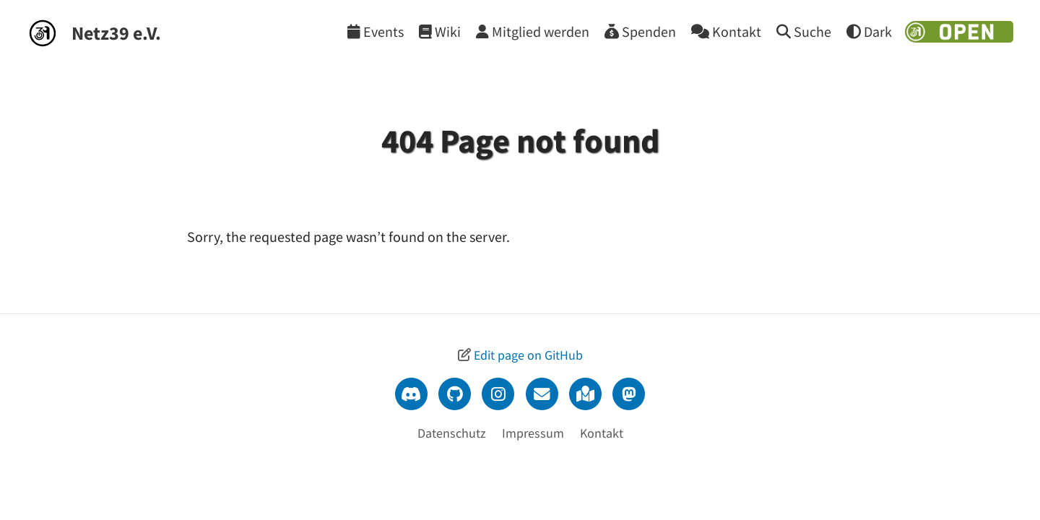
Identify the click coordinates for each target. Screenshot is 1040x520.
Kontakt (601, 433)
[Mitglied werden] (532, 31)
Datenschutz (451, 433)
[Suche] (803, 31)
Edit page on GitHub (528, 355)
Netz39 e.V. (116, 33)
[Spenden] (640, 31)
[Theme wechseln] (869, 31)
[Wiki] (440, 31)
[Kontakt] (726, 31)
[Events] (375, 31)
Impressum (533, 433)
